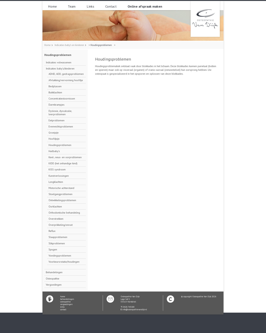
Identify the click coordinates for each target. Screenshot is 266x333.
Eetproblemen (56, 120)
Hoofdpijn (54, 138)
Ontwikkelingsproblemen (62, 200)
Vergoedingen (54, 284)
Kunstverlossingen (59, 175)
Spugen (53, 249)
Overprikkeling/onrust (61, 225)
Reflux (52, 231)
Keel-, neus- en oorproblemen (65, 157)
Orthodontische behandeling (64, 212)
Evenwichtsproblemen (61, 126)
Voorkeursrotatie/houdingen (64, 261)
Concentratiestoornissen (62, 98)
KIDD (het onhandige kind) (63, 163)
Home (52, 6)
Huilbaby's (54, 151)
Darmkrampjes (56, 104)
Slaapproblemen (58, 237)
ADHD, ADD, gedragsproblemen (66, 74)
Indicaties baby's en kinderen (69, 45)
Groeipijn (54, 132)
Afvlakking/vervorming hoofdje (66, 80)
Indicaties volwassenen (58, 62)
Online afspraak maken (145, 6)
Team (72, 6)
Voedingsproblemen (60, 255)
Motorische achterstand (61, 188)
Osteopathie (52, 278)
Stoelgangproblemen (60, 194)
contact (63, 309)
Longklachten (56, 182)
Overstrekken (56, 218)
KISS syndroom (57, 169)
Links (90, 6)
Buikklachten (55, 92)
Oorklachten (55, 206)
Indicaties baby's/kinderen (60, 68)
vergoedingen (66, 304)
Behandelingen (54, 272)
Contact (111, 6)
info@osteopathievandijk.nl (134, 309)
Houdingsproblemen (101, 45)
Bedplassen (55, 86)
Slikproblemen (57, 243)
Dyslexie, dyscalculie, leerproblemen (60, 112)
